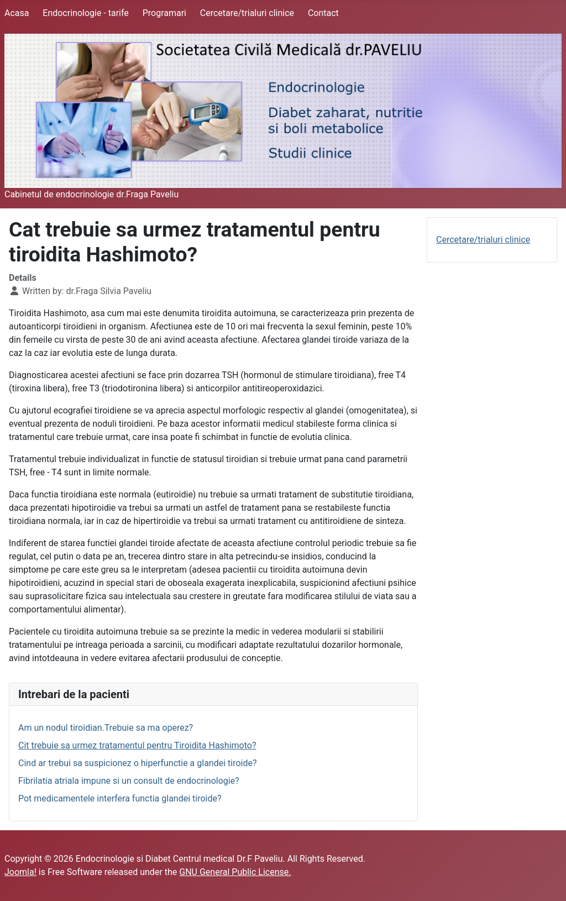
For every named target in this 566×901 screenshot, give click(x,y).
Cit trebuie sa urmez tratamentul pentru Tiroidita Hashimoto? (137, 745)
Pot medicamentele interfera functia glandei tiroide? (120, 798)
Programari (164, 13)
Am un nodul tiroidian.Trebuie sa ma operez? (105, 727)
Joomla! (20, 872)
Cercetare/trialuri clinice (247, 13)
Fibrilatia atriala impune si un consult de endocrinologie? (128, 781)
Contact (323, 13)
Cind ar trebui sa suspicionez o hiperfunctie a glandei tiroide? (137, 763)
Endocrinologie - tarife (86, 13)
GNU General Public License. (235, 872)
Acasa (16, 13)
